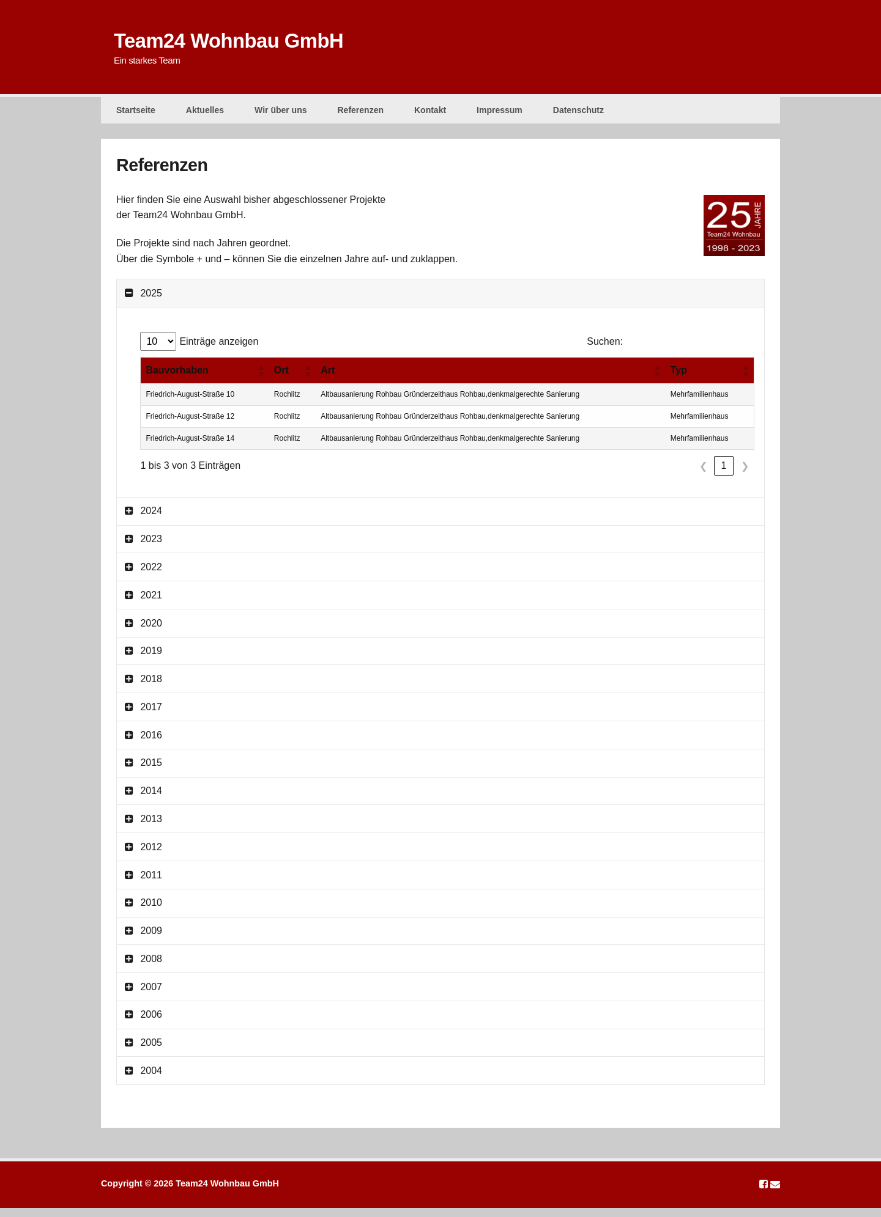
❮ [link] (703, 475)
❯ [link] (745, 475)
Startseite (135, 114)
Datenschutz (578, 114)
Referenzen (361, 114)
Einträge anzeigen (218, 350)
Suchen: (605, 350)
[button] (260, 379)
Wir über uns (281, 114)
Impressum (499, 114)
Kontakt (430, 114)
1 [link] (724, 474)
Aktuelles (205, 114)
